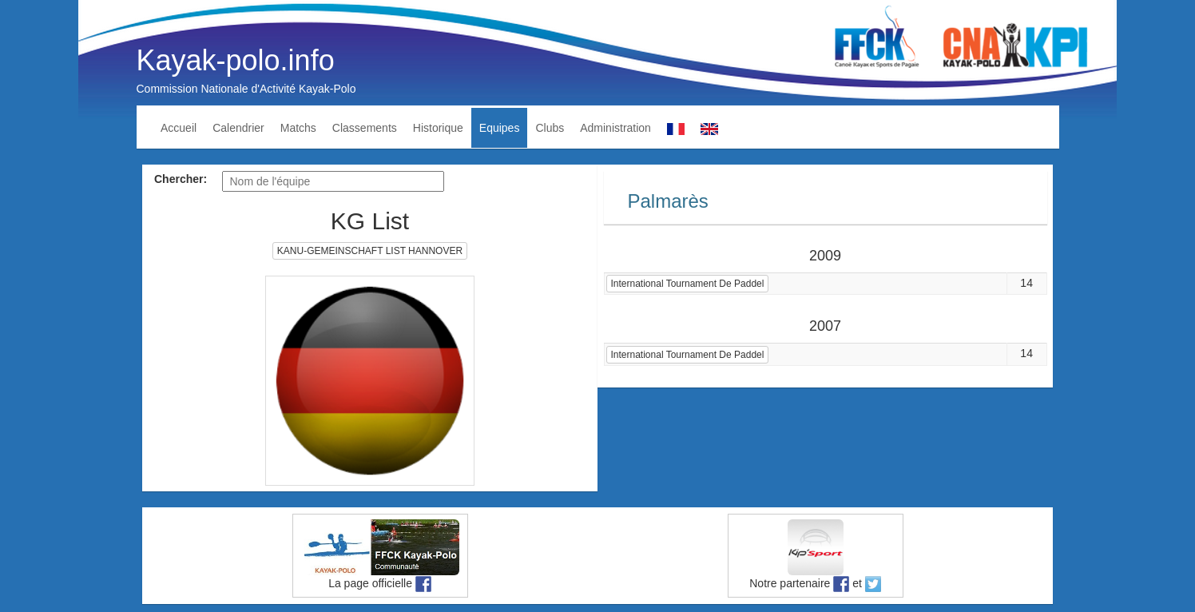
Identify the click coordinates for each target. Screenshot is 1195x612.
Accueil (179, 127)
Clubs (549, 127)
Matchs (298, 127)
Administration (615, 127)
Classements (364, 127)
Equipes (499, 127)
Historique (438, 127)
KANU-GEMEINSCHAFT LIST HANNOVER (370, 250)
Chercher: (180, 179)
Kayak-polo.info (236, 60)
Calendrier (238, 127)
